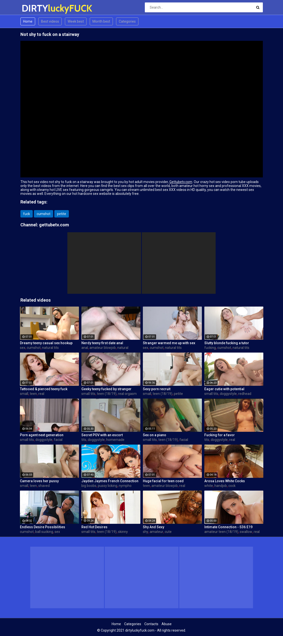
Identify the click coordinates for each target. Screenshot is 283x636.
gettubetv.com (54, 224)
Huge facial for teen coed (163, 481)
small (24, 394)
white (208, 486)
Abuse (167, 624)
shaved (44, 486)
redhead (244, 394)
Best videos (50, 21)
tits (83, 440)
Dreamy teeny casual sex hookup (46, 343)
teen (33, 394)
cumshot (43, 214)
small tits (88, 394)
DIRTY (34, 8)
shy (145, 532)
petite (61, 214)
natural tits (50, 348)
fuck (26, 214)
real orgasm (127, 394)
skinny (123, 532)
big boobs (88, 486)
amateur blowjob (102, 348)
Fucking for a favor (219, 435)
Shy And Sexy (153, 527)
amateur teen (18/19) (221, 532)
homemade (115, 440)
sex (22, 348)
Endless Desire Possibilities (42, 527)
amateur (156, 532)
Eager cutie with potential (224, 389)
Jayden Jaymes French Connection (109, 481)
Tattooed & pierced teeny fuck (43, 389)
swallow (246, 532)
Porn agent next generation (41, 435)
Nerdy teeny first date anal (102, 343)
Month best (101, 21)
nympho (125, 486)
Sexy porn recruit (156, 389)
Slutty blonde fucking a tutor (226, 343)
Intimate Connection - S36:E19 (228, 527)
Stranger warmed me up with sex (169, 343)
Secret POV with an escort (102, 435)
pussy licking (107, 486)
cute (168, 532)
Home (27, 21)
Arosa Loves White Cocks (224, 481)
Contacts (151, 624)
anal (84, 348)
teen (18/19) (107, 394)
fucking (210, 348)
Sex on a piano (154, 435)
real (41, 394)
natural (122, 348)
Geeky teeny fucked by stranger (106, 389)
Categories (127, 21)
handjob (220, 486)
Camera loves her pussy (39, 481)
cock (232, 486)
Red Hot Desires (94, 527)
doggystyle (228, 394)
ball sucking (44, 532)
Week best (76, 21)
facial (58, 440)
